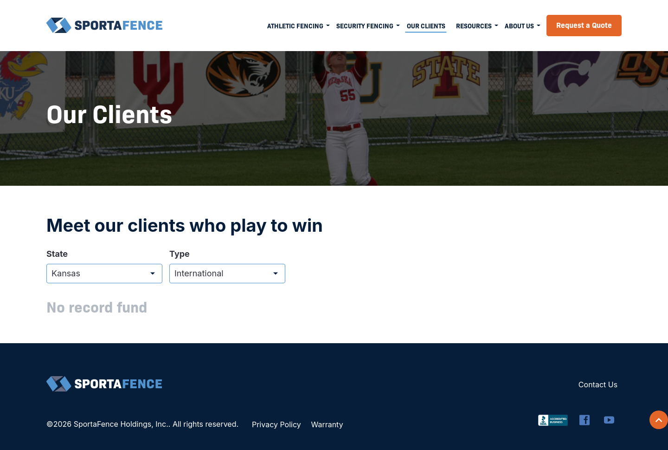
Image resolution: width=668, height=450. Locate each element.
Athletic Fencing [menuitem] (295, 25)
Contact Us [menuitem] (597, 384)
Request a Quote (584, 25)
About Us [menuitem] (519, 25)
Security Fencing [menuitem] (364, 25)
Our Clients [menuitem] (426, 25)
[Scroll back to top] (658, 420)
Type (179, 254)
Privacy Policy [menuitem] (276, 424)
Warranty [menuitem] (327, 424)
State (57, 254)
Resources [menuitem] (474, 25)
